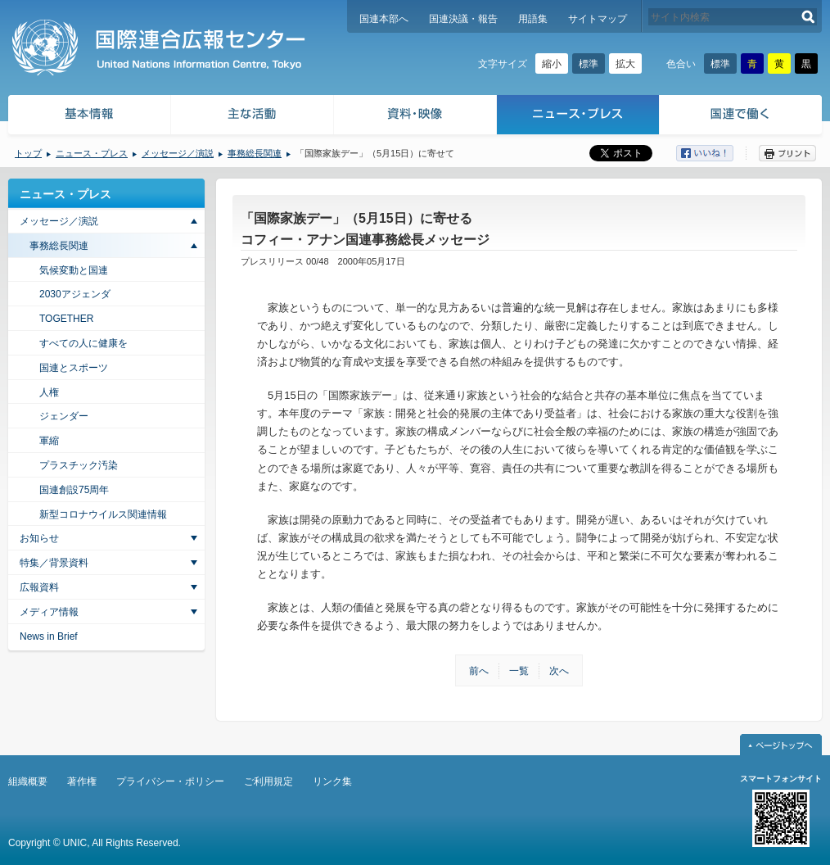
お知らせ (39, 538)
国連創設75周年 (74, 490)
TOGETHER (66, 318)
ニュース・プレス (578, 116)
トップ (28, 153)
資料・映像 (415, 116)
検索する (808, 16)
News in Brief (49, 636)
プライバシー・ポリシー (170, 781)
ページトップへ (781, 744)
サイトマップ (597, 19)
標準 (588, 64)
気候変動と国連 (73, 270)
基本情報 (88, 116)
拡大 (625, 64)
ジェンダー (63, 416)
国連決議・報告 (463, 19)
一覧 (519, 671)
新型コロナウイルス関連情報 (103, 514)
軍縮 (49, 440)
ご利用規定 (268, 781)
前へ (479, 671)
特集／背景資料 (54, 562)
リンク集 (332, 781)
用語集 (533, 19)
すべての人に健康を (83, 343)
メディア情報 (49, 612)
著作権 (82, 781)
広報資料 (39, 587)
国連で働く (742, 116)
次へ (559, 671)
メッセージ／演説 (178, 153)
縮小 (552, 64)
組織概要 (27, 781)
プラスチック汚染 (78, 465)
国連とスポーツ (73, 368)
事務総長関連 (255, 153)
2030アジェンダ (75, 294)
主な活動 (252, 116)
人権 (49, 392)
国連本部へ (383, 19)
